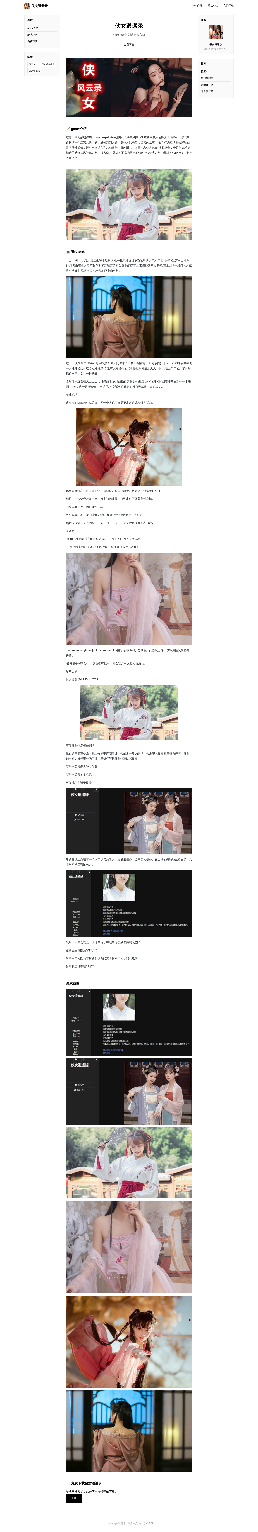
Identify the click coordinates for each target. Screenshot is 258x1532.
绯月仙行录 (207, 91)
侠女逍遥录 (36, 6)
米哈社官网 (207, 84)
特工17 (205, 71)
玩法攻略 (213, 5)
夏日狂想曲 (207, 78)
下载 (74, 1498)
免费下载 (229, 5)
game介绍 (196, 5)
